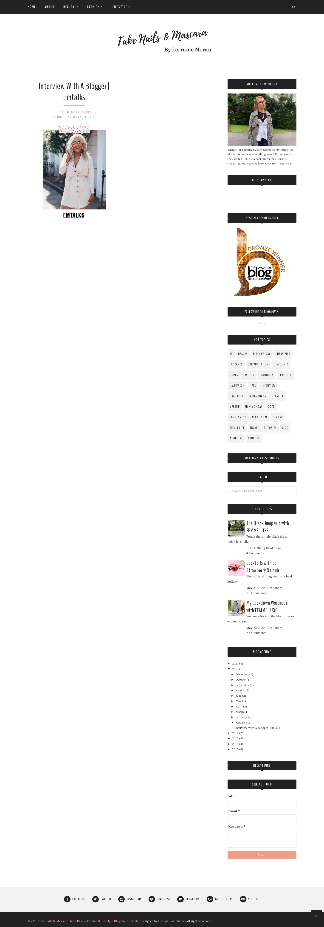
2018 (235, 733)
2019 (235, 669)
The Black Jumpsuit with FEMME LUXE (267, 527)
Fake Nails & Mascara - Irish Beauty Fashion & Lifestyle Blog (79, 921)
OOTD (271, 406)
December (242, 674)
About (50, 7)
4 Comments (255, 553)
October (241, 679)
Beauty (71, 7)
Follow (261, 323)
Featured (58, 117)
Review (277, 417)
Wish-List (236, 438)
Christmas (283, 354)
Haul (253, 385)
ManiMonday (253, 406)
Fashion (95, 7)
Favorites (266, 375)
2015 (235, 749)
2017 (235, 738)
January (241, 722)
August (241, 690)
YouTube (254, 438)
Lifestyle (122, 7)
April (239, 706)
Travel (254, 428)
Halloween (237, 385)
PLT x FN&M (259, 417)
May (239, 701)
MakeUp (235, 406)
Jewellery (236, 396)
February (242, 717)
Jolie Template (131, 921)
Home (32, 7)
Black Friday (261, 354)
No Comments (256, 593)
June (239, 695)
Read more (273, 548)
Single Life (237, 428)
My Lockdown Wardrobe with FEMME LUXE (267, 606)
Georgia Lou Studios (171, 921)
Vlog (285, 428)
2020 (235, 663)
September (243, 685)
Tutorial (270, 428)
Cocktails (236, 364)
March (240, 711)
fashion (249, 375)
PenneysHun (238, 417)
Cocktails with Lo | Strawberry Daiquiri (263, 566)
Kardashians (257, 396)
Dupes (234, 375)
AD (231, 354)
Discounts (281, 364)
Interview (74, 117)
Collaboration (258, 364)
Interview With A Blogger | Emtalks (74, 91)
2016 (235, 744)
